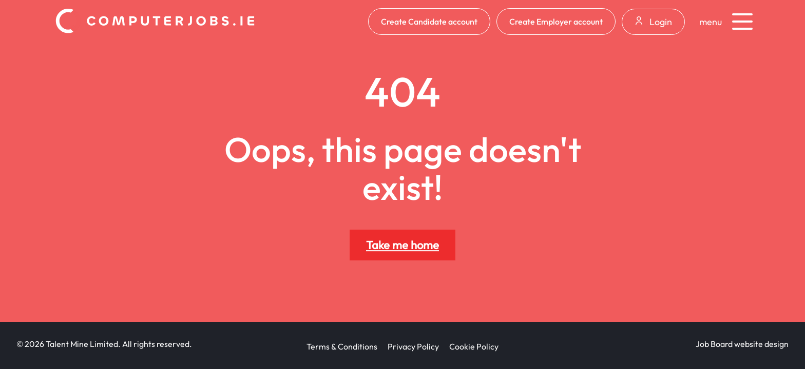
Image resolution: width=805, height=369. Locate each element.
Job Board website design (742, 344)
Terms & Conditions (341, 346)
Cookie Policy (474, 346)
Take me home (402, 245)
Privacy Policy (413, 346)
